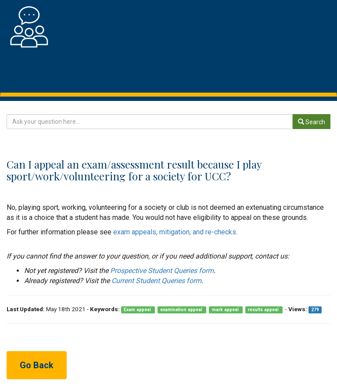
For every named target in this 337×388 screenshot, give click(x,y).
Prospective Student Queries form (162, 270)
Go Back (37, 365)
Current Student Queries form (156, 281)
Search (311, 122)
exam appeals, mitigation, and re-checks (174, 232)
